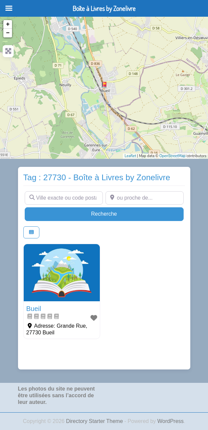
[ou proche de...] (145, 198)
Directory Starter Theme (95, 421)
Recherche (117, 213)
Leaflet (130, 155)
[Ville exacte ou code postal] (64, 198)
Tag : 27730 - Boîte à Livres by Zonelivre (96, 177)
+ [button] (8, 24)
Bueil (33, 308)
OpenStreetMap (172, 155)
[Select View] (31, 232)
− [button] (8, 33)
